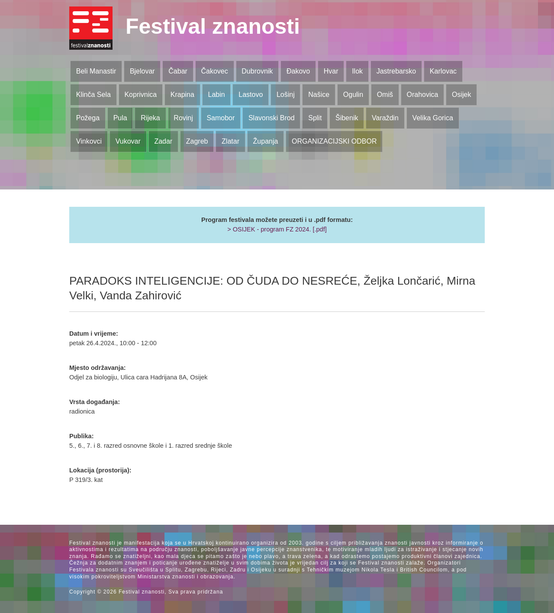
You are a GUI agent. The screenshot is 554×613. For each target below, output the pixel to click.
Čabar (177, 71)
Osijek (461, 94)
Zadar (163, 141)
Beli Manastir (96, 71)
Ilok (357, 71)
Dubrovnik (257, 71)
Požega (88, 118)
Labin (216, 94)
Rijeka (150, 118)
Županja (265, 141)
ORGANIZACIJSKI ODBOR (334, 141)
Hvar (331, 71)
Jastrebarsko (396, 71)
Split (315, 118)
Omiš (385, 94)
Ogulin (353, 94)
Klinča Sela (93, 94)
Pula (120, 118)
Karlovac (443, 71)
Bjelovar (142, 71)
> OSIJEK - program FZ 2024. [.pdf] (277, 229)
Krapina (182, 94)
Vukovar (128, 141)
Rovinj (183, 118)
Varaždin (385, 118)
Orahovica (422, 94)
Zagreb (197, 141)
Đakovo (298, 71)
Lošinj (286, 94)
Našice (318, 94)
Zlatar (230, 141)
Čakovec (214, 71)
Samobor (220, 118)
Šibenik (346, 118)
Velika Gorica (432, 118)
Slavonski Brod (271, 118)
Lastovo (250, 94)
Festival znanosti (213, 26)
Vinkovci (89, 141)
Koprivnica (140, 94)
